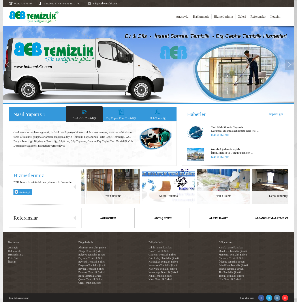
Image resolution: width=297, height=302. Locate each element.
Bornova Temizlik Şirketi (91, 272)
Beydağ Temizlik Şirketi (91, 268)
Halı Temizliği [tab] (158, 118)
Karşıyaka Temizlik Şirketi (162, 268)
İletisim (12, 261)
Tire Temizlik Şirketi (230, 272)
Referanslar (258, 16)
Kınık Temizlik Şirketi (160, 275)
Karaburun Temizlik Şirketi (163, 265)
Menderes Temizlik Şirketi (233, 250)
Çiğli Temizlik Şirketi (89, 282)
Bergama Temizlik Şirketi (91, 265)
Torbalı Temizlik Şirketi (231, 275)
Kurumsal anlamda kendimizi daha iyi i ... (235, 130)
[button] (7, 81)
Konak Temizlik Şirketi (231, 247)
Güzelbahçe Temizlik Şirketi (163, 257)
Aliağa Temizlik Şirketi (90, 250)
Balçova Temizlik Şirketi (91, 254)
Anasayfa (182, 16)
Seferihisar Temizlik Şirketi (233, 265)
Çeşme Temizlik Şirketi (90, 279)
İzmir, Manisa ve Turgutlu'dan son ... (232, 152)
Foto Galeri (14, 257)
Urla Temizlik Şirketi (230, 279)
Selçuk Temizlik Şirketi (231, 268)
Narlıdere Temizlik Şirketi (232, 257)
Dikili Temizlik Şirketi (160, 247)
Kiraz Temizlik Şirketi (160, 279)
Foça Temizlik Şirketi (159, 250)
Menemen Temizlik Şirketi (233, 254)
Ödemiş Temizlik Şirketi (232, 261)
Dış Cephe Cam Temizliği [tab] (121, 118)
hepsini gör (276, 114)
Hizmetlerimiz (223, 16)
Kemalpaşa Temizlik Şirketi (163, 272)
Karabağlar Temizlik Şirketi (163, 261)
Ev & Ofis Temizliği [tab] (84, 118)
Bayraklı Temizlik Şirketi (91, 261)
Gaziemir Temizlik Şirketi (162, 254)
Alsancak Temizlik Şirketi (92, 247)
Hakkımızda (201, 16)
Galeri (242, 16)
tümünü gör (25, 192)
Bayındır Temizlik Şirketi (91, 257)
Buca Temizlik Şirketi (90, 275)
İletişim (275, 16)
